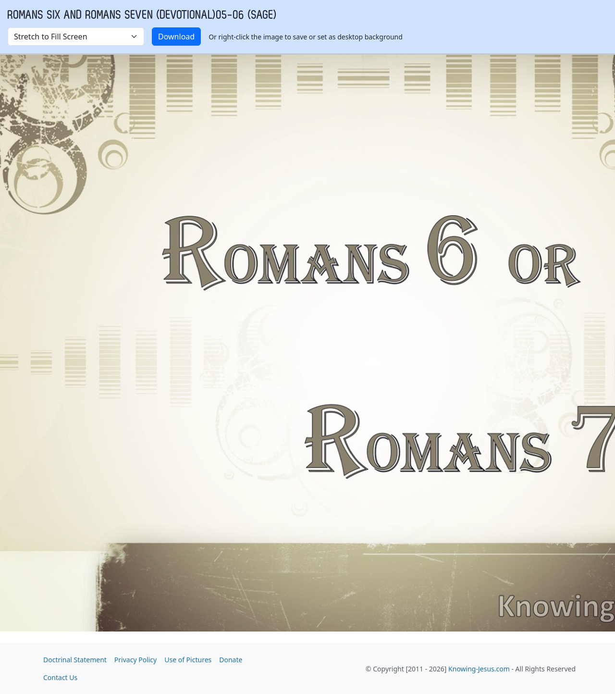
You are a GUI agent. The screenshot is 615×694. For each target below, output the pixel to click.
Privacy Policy (135, 659)
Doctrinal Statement (75, 659)
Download (176, 36)
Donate (230, 659)
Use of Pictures (187, 659)
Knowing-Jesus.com (479, 668)
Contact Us (60, 677)
